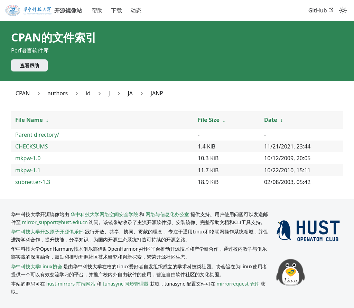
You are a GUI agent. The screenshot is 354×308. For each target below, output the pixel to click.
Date (270, 120)
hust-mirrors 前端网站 (70, 283)
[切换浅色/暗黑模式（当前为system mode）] (342, 10)
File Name (29, 120)
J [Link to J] (109, 93)
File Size (209, 120)
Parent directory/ (37, 134)
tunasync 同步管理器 (126, 283)
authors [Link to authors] (58, 93)
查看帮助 (29, 65)
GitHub (320, 10)
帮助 (97, 10)
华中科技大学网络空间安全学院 (104, 214)
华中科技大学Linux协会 (37, 266)
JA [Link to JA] (130, 93)
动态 (135, 10)
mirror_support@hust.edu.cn (55, 222)
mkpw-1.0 (27, 158)
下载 (116, 10)
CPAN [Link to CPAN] (23, 93)
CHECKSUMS (31, 146)
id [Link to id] (88, 93)
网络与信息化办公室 (167, 214)
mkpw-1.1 (27, 170)
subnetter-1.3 (32, 182)
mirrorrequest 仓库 (238, 283)
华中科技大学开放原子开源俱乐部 (47, 231)
